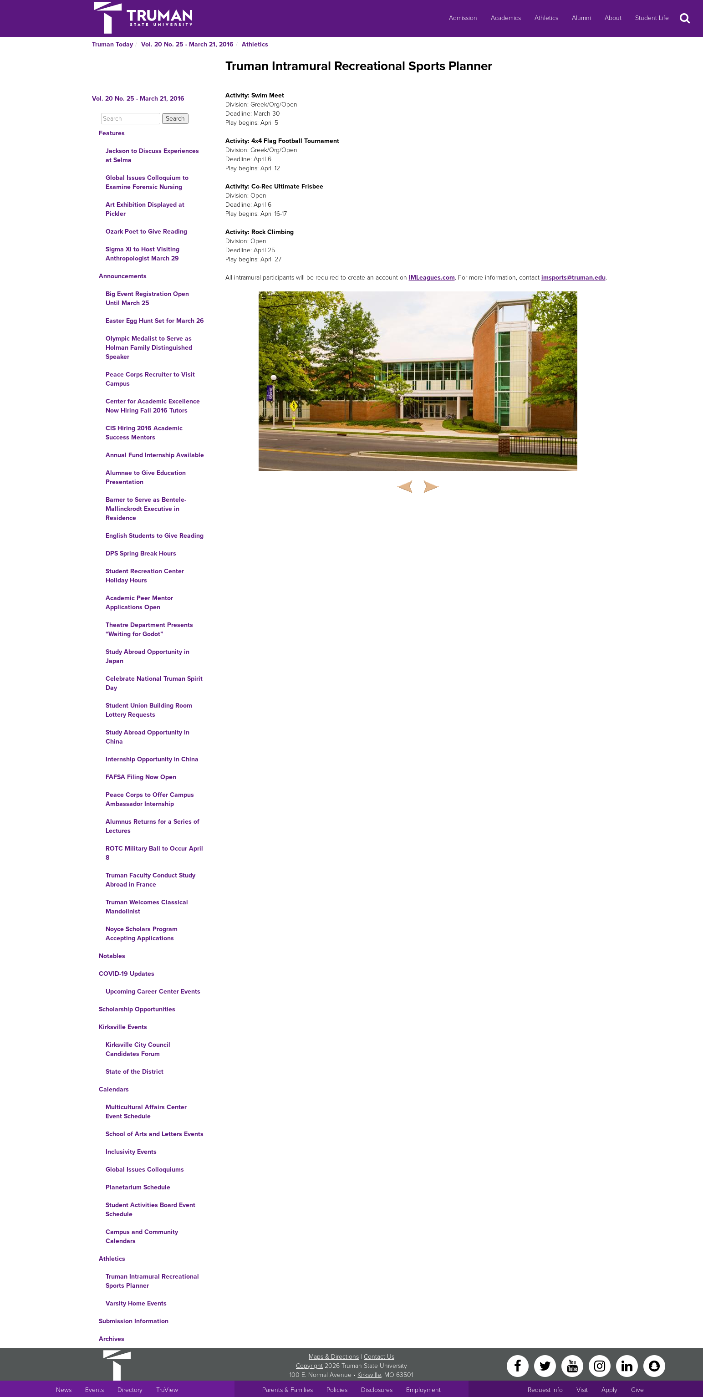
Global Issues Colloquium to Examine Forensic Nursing (147, 182)
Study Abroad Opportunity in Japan (147, 656)
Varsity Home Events (136, 1303)
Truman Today (112, 44)
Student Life (652, 18)
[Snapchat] (654, 1365)
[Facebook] (518, 1365)
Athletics (546, 18)
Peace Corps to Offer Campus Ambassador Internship (150, 799)
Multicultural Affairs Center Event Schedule (146, 1111)
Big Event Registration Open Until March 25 (147, 298)
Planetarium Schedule (138, 1187)
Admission (463, 18)
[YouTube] (573, 1365)
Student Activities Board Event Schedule (150, 1209)
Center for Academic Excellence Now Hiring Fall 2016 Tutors (153, 406)
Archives (111, 1339)
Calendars (114, 1089)
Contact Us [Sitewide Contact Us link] (379, 1357)
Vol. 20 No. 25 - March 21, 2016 (187, 44)
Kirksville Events (123, 1027)
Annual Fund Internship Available (155, 455)
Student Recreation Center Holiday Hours (145, 575)
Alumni (581, 18)
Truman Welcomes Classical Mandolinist (147, 906)
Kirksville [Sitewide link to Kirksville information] (369, 1375)
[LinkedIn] (628, 1365)
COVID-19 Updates (126, 974)
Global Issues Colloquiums (145, 1169)
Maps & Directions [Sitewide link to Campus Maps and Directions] (334, 1357)
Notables (112, 956)
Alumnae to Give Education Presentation (146, 477)
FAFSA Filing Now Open (141, 777)
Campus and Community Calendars (142, 1236)
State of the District (134, 1072)
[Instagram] (600, 1365)
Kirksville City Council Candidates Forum (138, 1049)
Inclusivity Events (131, 1152)
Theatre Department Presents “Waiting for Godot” (149, 629)
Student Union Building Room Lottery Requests (149, 710)
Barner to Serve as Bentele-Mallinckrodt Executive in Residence (146, 509)
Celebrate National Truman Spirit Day (154, 683)
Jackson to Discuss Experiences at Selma (152, 155)
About (613, 18)
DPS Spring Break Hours (141, 553)
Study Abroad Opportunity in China (147, 737)
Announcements (123, 276)
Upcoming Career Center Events (153, 991)
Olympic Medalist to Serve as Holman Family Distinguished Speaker (149, 348)
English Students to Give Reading (155, 536)
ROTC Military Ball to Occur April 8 (154, 853)
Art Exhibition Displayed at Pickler (145, 209)
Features (112, 133)
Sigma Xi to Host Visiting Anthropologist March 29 (142, 253)
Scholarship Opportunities (137, 1009)
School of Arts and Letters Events (155, 1134)
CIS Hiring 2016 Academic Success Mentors (144, 432)
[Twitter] (546, 1365)
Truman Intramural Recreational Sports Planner (152, 1281)
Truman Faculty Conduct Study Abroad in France (150, 880)
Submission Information (133, 1321)
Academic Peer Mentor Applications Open (139, 602)
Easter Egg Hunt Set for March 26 (155, 321)
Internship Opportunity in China (152, 759)
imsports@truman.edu (573, 277)
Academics (506, 18)
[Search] (130, 118)
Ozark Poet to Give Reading (146, 231)
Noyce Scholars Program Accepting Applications (142, 933)
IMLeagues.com (432, 277)
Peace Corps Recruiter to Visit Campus (150, 379)
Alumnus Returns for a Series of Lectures (152, 826)
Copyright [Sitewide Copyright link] (309, 1366)
